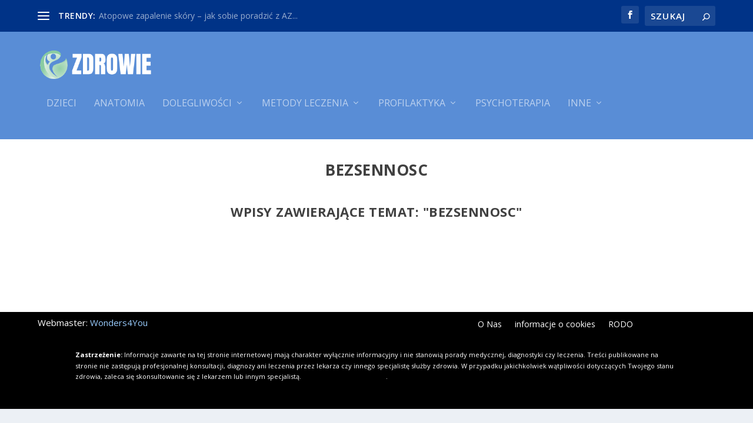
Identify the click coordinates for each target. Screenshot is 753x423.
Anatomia (119, 110)
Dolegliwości (197, 110)
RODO (620, 327)
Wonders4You (119, 325)
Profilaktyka (411, 110)
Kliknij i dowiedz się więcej (344, 378)
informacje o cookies (555, 327)
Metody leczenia (305, 110)
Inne (579, 110)
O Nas (490, 327)
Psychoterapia (512, 110)
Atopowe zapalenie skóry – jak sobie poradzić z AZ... (198, 15)
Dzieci (61, 110)
